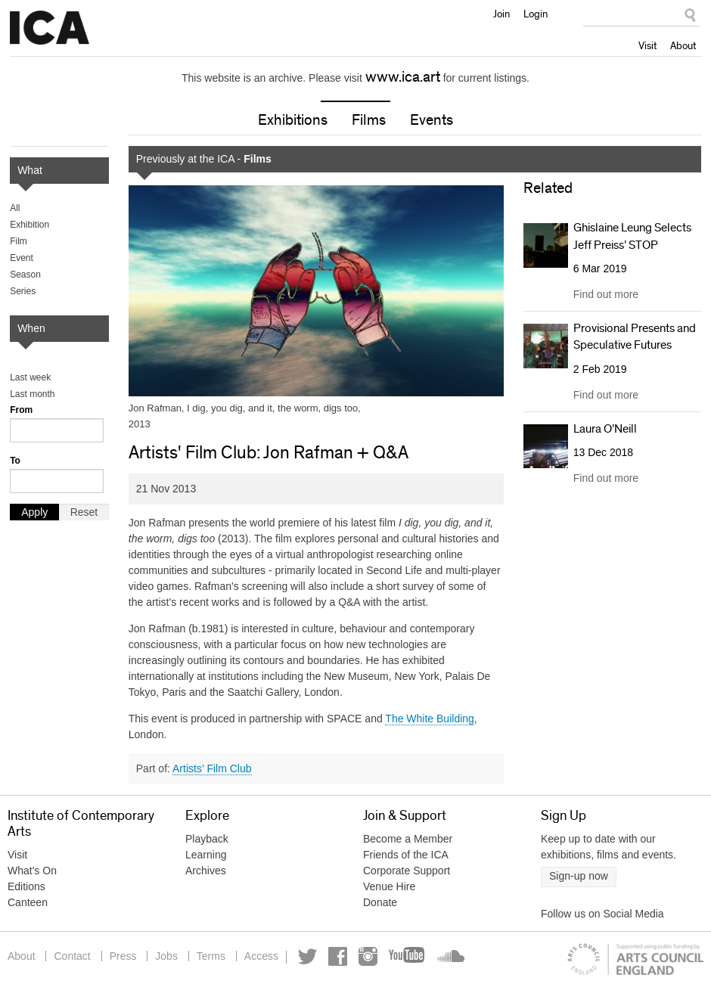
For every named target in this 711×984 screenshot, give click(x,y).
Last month (32, 394)
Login (535, 13)
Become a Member (407, 839)
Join (501, 13)
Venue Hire (389, 886)
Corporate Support (406, 870)
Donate (380, 902)
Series (23, 291)
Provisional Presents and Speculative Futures (634, 336)
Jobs (166, 956)
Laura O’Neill (605, 429)
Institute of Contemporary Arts (49, 28)
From (21, 410)
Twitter (307, 956)
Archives (205, 870)
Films (369, 120)
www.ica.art (402, 77)
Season (25, 274)
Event (21, 258)
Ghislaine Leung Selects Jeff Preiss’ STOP (632, 236)
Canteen (28, 902)
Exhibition (29, 224)
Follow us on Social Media (602, 914)
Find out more (605, 294)
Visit (647, 45)
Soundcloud (449, 956)
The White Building (429, 718)
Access (261, 956)
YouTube (408, 956)
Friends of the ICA (406, 855)
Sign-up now (578, 876)
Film (18, 241)
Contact (72, 956)
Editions (26, 886)
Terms (211, 956)
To (15, 460)
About (683, 45)
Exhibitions (293, 120)
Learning (206, 855)
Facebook (337, 956)
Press (123, 956)
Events (431, 120)
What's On (32, 870)
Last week (30, 377)
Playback (206, 839)
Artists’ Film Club (212, 768)
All (15, 208)
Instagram (368, 956)
